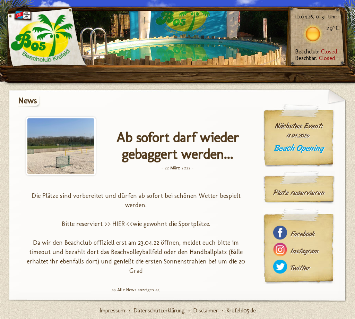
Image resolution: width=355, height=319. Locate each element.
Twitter (300, 268)
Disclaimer (205, 310)
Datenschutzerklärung (159, 310)
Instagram (304, 251)
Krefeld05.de (241, 310)
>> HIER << (118, 224)
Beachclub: (316, 51)
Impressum (112, 310)
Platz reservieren (298, 192)
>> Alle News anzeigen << (135, 289)
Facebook (303, 234)
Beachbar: (315, 58)
